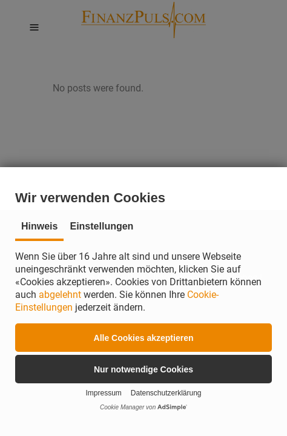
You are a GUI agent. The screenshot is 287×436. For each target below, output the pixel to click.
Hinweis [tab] (39, 226)
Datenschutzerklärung (166, 393)
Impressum (103, 393)
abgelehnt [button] (60, 294)
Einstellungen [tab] (101, 226)
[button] (143, 337)
